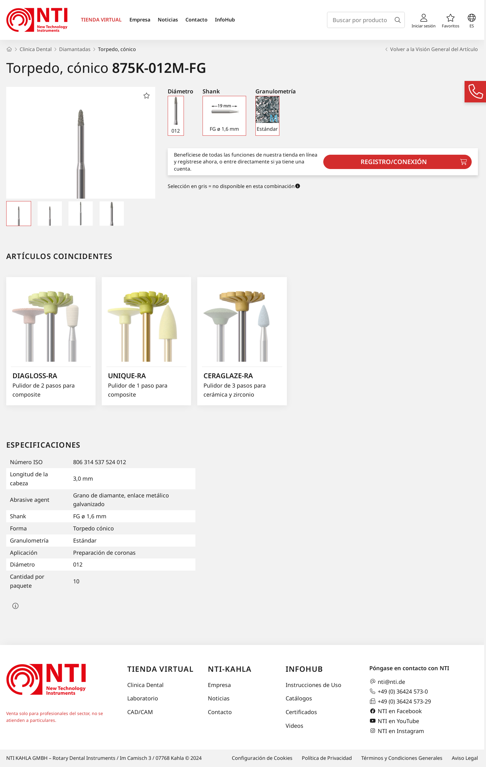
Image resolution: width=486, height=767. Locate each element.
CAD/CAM (140, 712)
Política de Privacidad (327, 758)
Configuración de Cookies (262, 758)
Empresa (139, 19)
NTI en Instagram (396, 730)
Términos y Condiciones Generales (401, 758)
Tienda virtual (160, 669)
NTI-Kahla (229, 669)
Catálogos (299, 698)
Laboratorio (142, 698)
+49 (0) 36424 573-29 (400, 701)
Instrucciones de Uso (313, 685)
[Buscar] (398, 20)
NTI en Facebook (395, 711)
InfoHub (225, 19)
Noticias (168, 19)
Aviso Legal (465, 758)
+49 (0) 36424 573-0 (398, 691)
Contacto (196, 19)
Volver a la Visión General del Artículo (431, 49)
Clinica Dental (145, 685)
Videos (294, 725)
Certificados (301, 712)
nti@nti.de (387, 681)
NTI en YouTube (394, 721)
